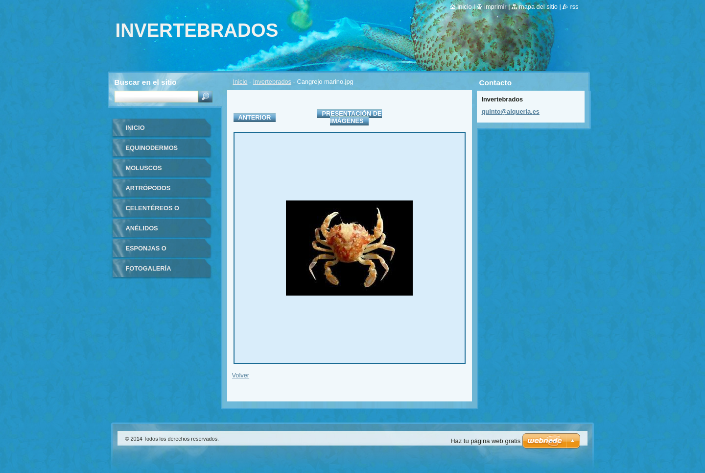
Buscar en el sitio (146, 82)
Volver (241, 375)
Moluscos (144, 168)
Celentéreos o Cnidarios (153, 211)
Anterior (254, 117)
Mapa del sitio (538, 6)
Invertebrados (272, 81)
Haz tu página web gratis (485, 441)
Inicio (240, 81)
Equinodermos (152, 147)
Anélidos (142, 228)
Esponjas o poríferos (146, 252)
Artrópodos (148, 188)
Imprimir (495, 6)
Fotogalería (148, 268)
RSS (574, 6)
